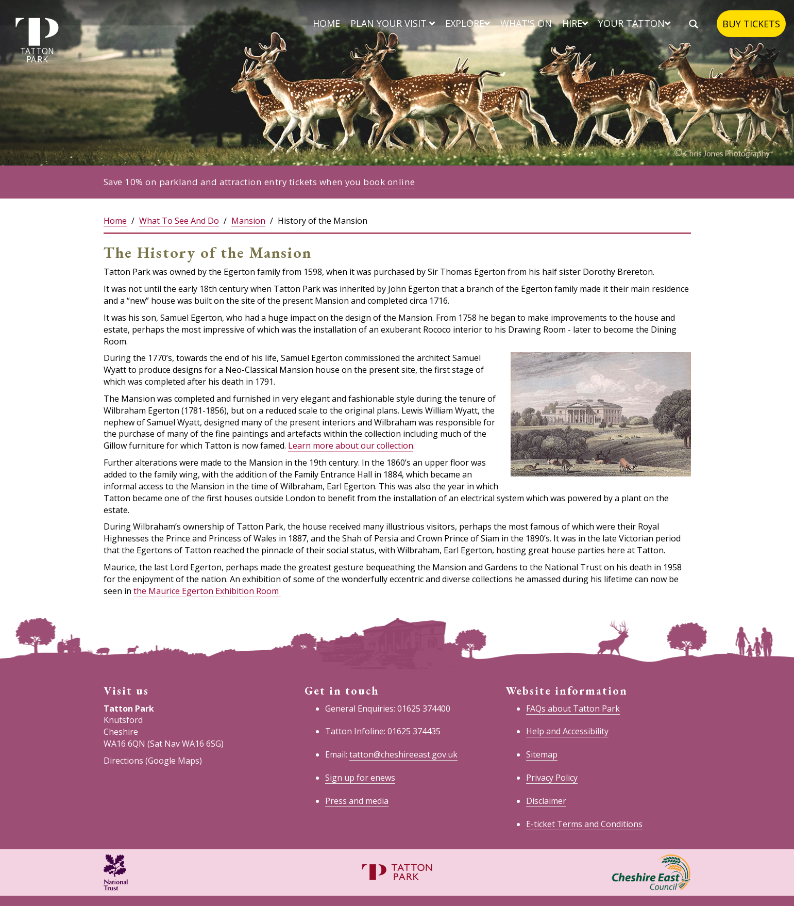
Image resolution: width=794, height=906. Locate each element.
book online (389, 182)
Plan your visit (392, 23)
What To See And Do (179, 220)
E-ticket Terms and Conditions (584, 824)
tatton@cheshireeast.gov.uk (403, 754)
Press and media (356, 800)
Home (326, 23)
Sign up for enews (360, 777)
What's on (526, 23)
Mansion (248, 220)
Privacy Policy (552, 777)
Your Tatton (634, 23)
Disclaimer (546, 800)
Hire (575, 23)
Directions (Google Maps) (153, 760)
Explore (467, 23)
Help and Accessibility (567, 731)
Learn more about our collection (350, 445)
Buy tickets (751, 24)
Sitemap (542, 754)
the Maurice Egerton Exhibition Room (207, 591)
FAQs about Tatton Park (573, 708)
